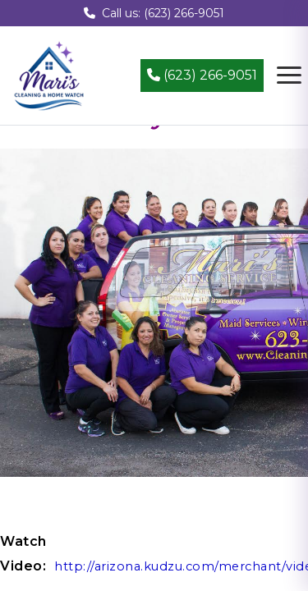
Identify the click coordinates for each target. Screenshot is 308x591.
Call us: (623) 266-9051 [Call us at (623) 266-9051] (154, 13)
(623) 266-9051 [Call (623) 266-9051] (202, 75)
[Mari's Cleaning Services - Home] (49, 74)
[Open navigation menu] (289, 75)
